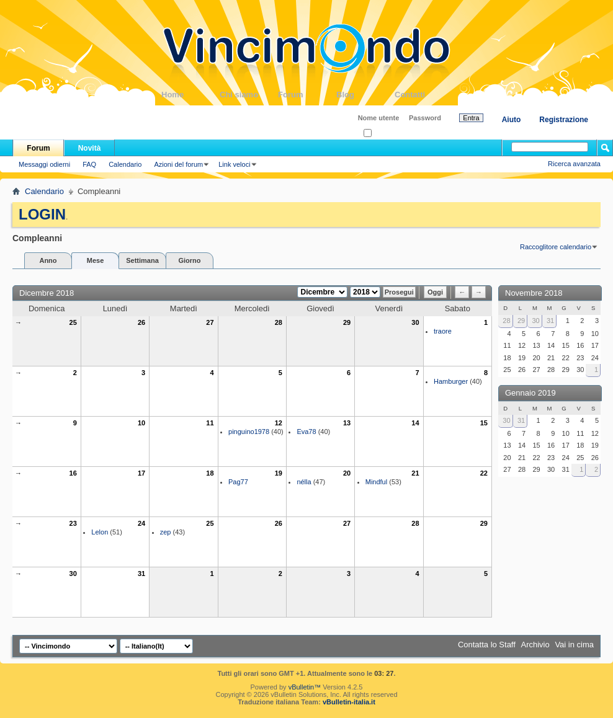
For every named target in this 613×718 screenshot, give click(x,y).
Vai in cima (574, 644)
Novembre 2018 (534, 293)
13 (347, 423)
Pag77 (238, 481)
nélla (304, 481)
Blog (365, 94)
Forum (307, 94)
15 (484, 423)
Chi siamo (249, 94)
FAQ (89, 164)
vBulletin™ (305, 687)
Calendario (125, 164)
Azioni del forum (178, 164)
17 (141, 473)
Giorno (189, 260)
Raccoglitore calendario (555, 246)
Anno (47, 260)
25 (73, 322)
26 (141, 322)
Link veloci (234, 164)
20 (347, 473)
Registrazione (563, 119)
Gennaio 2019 (530, 392)
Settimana (142, 260)
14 (415, 423)
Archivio (535, 644)
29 (347, 322)
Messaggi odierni (44, 164)
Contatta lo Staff (487, 644)
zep (165, 532)
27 (209, 322)
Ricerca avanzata (574, 163)
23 (73, 523)
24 (141, 523)
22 (484, 473)
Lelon (99, 532)
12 (278, 423)
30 (415, 322)
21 (415, 473)
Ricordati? (382, 133)
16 (73, 473)
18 (209, 473)
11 (209, 423)
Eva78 (306, 431)
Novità (89, 148)
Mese (95, 260)
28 (278, 322)
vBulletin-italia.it (349, 702)
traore (443, 331)
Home (190, 94)
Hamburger (451, 381)
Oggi (435, 292)
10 (141, 423)
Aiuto (511, 119)
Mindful (376, 481)
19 (278, 473)
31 (141, 573)
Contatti (424, 94)
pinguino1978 (248, 431)
